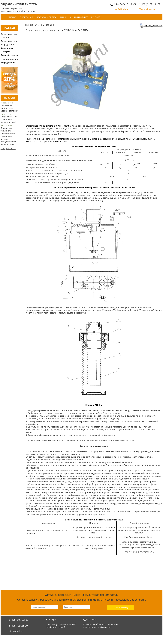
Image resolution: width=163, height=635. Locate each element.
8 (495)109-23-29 (149, 4)
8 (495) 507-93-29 (125, 4)
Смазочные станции (44, 25)
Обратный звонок (147, 9)
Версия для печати (153, 25)
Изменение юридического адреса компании (9, 108)
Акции (63, 17)
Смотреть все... (8, 148)
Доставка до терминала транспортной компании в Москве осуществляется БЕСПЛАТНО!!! (8, 136)
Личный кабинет (79, 17)
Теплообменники (9, 55)
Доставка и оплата (46, 17)
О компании (26, 17)
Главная (12, 17)
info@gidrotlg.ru (121, 9)
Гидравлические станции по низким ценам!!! (9, 119)
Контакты (96, 17)
